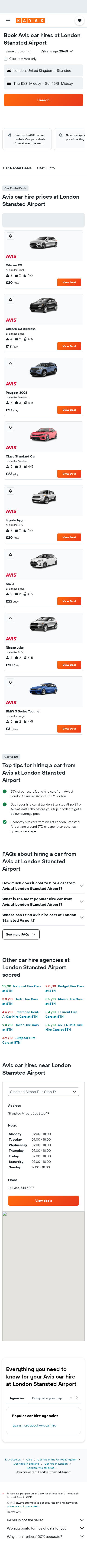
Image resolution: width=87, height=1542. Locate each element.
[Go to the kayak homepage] (30, 20)
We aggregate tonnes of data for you (46, 1528)
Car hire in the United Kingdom (57, 1459)
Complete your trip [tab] (47, 1398)
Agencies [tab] (17, 1398)
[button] (8, 20)
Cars (29, 1459)
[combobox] (18, 51)
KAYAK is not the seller (46, 1520)
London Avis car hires (40, 1467)
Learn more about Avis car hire (34, 1425)
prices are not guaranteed (23, 1506)
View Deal (69, 282)
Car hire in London (56, 1463)
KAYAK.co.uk (13, 1459)
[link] (43, 1201)
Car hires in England (26, 1463)
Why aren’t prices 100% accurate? (46, 1536)
